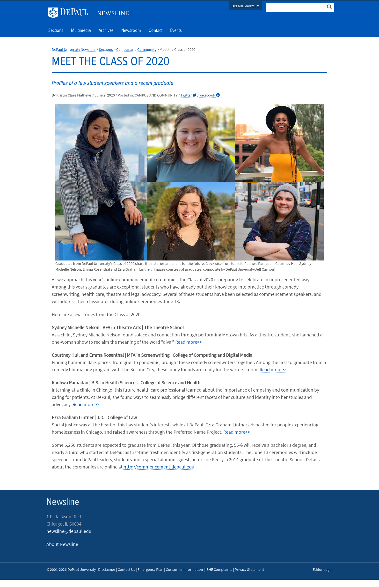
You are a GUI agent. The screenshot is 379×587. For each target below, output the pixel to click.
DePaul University (70, 12)
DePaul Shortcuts (246, 5)
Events (176, 31)
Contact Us (126, 569)
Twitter (189, 95)
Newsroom (131, 31)
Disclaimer (106, 569)
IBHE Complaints (218, 569)
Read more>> (188, 342)
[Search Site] (300, 7)
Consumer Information (184, 569)
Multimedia (81, 31)
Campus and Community (136, 49)
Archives (106, 31)
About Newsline (62, 544)
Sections (106, 49)
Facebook (209, 95)
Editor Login (323, 569)
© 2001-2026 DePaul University (71, 569)
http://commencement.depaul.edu (159, 467)
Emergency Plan (150, 569)
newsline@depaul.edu (68, 531)
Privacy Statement (249, 569)
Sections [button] (55, 31)
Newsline (113, 13)
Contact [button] (155, 31)
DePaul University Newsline (73, 49)
